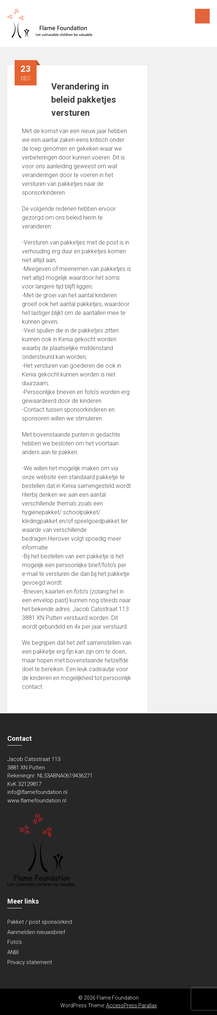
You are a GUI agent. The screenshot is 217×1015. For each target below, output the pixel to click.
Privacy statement (29, 962)
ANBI (13, 952)
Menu (202, 16)
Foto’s (14, 942)
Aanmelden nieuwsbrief (36, 932)
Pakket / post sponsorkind (39, 922)
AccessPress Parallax (131, 1005)
